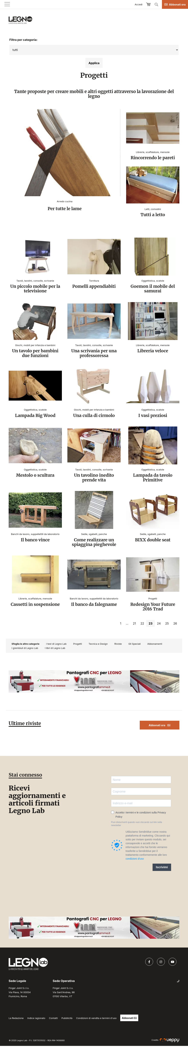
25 (167, 625)
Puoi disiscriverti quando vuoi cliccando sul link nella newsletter (136, 825)
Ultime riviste (25, 724)
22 (142, 625)
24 (159, 625)
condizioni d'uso (135, 859)
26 (175, 625)
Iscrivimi (162, 868)
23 (152, 625)
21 (134, 625)
